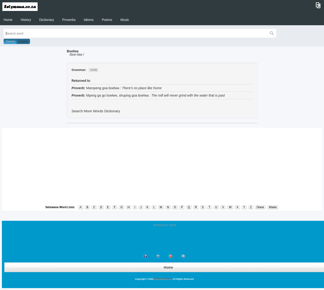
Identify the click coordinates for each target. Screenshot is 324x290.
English (23, 41)
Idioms (89, 20)
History (26, 20)
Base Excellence (162, 279)
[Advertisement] (162, 166)
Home (8, 20)
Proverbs (69, 20)
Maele (273, 207)
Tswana (10, 41)
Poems (107, 20)
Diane (260, 207)
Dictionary (46, 20)
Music (124, 20)
